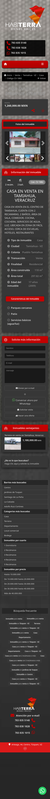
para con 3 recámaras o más (24, 660)
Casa (41, 75)
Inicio (8, 75)
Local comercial (11, 530)
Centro (7, 487)
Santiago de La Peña (13, 497)
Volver (42, 78)
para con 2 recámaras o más (20, 656)
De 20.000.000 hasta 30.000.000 (19, 583)
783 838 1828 (18, 47)
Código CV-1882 (14, 78)
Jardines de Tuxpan (13, 492)
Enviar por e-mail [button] (25, 388)
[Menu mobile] (5, 64)
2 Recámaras (10, 550)
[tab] (14, 124)
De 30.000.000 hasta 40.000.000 (19, 588)
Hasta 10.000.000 (12, 574)
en (19, 623)
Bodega (7, 535)
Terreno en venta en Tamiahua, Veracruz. (24, 435)
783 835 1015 (18, 52)
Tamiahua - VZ (29, 75)
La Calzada (9, 501)
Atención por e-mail (25, 715)
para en (24, 628)
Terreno (7, 521)
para (14, 619)
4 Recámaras (10, 559)
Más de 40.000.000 (13, 593)
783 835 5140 (18, 42)
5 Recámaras (10, 564)
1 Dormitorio (10, 545)
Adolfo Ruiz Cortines (13, 506)
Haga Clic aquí (11, 463)
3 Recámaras (10, 554)
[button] (8, 143)
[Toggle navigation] (42, 64)
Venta (17, 75)
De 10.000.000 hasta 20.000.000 (19, 579)
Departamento (11, 526)
